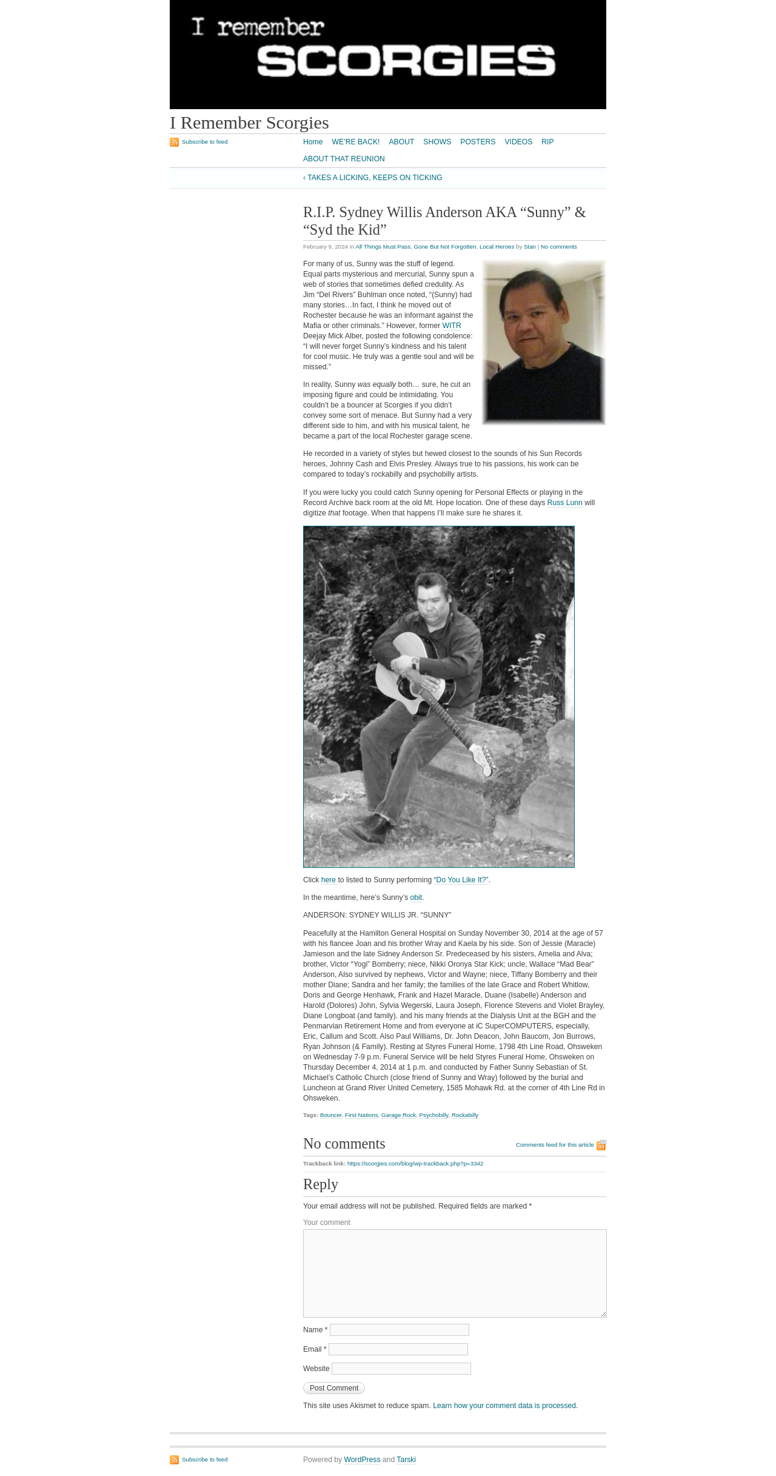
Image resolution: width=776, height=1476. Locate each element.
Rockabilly (465, 1115)
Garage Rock (398, 1115)
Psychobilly (434, 1115)
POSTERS (477, 142)
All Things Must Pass (382, 246)
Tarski (406, 1459)
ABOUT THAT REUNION (344, 159)
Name (315, 1330)
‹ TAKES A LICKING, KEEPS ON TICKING (373, 177)
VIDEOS (518, 142)
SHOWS (437, 142)
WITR (452, 325)
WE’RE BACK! (356, 142)
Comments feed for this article (555, 1144)
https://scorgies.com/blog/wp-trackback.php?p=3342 (415, 1163)
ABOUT (401, 142)
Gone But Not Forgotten (444, 246)
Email (315, 1349)
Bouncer (331, 1115)
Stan (530, 246)
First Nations (361, 1115)
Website (316, 1368)
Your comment (326, 1222)
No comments (559, 246)
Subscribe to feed (205, 141)
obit (416, 897)
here (329, 880)
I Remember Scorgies (249, 122)
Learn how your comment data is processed (504, 1405)
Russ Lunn (565, 502)
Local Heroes (497, 246)
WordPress (362, 1459)
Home (313, 142)
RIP (547, 142)
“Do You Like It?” (461, 880)
